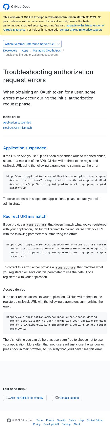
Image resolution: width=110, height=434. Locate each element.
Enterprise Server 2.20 (32, 44)
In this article (11, 116)
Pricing (37, 424)
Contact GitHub (95, 420)
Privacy (50, 420)
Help (81, 420)
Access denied (14, 289)
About (77, 424)
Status (72, 420)
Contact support (67, 397)
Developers (10, 50)
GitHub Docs (20, 7)
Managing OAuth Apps (47, 50)
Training (66, 424)
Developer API (51, 424)
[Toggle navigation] (105, 6)
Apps (25, 50)
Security (61, 420)
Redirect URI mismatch (17, 127)
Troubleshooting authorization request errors (30, 54)
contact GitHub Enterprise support (81, 29)
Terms (39, 420)
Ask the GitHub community (25, 397)
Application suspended (17, 122)
